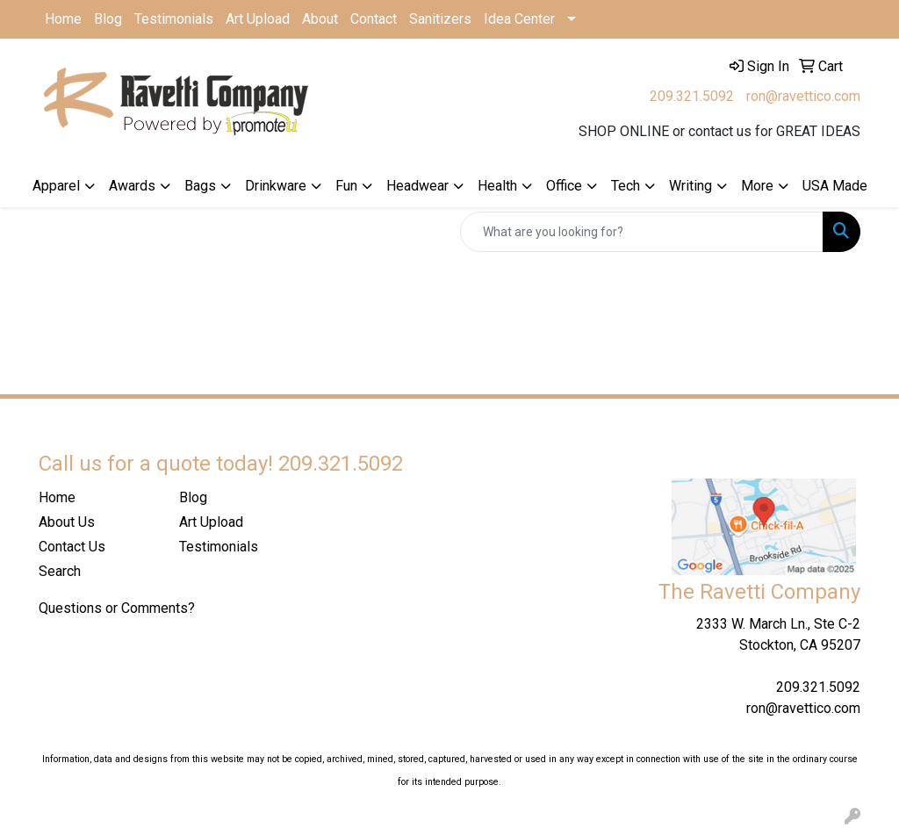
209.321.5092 (692, 96)
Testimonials (173, 19)
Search (60, 571)
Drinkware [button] (275, 185)
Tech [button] (625, 185)
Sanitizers (440, 19)
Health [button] (497, 185)
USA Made (834, 185)
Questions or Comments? (117, 608)
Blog (108, 19)
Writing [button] (690, 185)
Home (63, 19)
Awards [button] (132, 185)
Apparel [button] (56, 185)
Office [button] (564, 185)
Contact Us (72, 546)
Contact (373, 19)
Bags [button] (200, 185)
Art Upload (258, 19)
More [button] (757, 185)
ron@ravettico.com (803, 96)
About (320, 19)
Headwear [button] (417, 185)
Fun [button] (346, 185)
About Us (67, 522)
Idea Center (519, 19)
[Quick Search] (641, 232)
